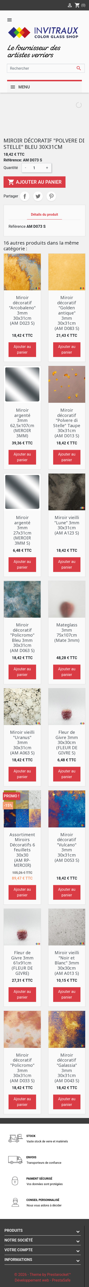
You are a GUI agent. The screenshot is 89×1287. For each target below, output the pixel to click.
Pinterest (51, 196)
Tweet (38, 196)
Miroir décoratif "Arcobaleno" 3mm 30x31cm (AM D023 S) (22, 310)
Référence (17, 226)
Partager (24, 196)
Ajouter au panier (34, 182)
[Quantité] (36, 167)
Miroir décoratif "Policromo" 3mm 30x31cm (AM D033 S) (22, 1067)
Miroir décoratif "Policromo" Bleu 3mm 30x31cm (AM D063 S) (22, 637)
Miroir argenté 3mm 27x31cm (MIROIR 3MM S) (22, 530)
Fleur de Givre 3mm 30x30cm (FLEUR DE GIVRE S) (67, 742)
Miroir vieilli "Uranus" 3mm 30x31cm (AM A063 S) (22, 742)
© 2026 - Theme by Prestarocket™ (42, 1274)
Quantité (11, 167)
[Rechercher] (46, 68)
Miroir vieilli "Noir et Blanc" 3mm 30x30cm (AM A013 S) (67, 963)
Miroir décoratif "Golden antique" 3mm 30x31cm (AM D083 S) (67, 313)
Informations (18, 1259)
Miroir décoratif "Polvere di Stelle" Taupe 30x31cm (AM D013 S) (66, 422)
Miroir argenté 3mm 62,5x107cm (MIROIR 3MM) (22, 422)
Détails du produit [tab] (44, 215)
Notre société (19, 1240)
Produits (14, 1230)
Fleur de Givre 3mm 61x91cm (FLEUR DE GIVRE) (22, 963)
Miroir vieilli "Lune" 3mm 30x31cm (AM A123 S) (66, 525)
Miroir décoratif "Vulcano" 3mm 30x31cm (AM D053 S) (67, 847)
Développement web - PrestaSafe (42, 1280)
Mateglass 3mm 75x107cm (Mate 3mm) (66, 632)
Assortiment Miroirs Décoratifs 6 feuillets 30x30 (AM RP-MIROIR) (22, 850)
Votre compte (19, 1250)
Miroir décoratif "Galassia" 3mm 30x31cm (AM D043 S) (67, 1067)
